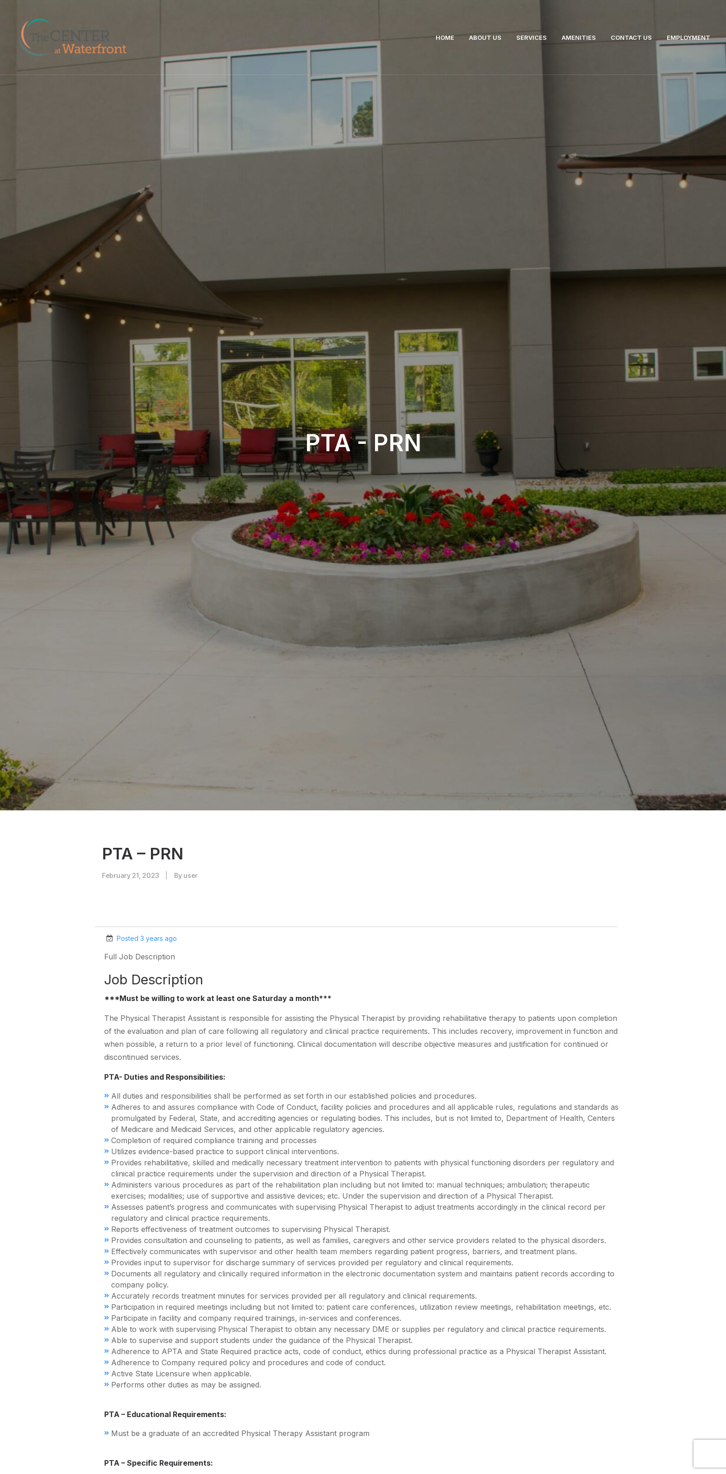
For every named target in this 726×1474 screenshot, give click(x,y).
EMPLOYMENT (688, 37)
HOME (445, 37)
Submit (583, 1049)
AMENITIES (579, 37)
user (190, 248)
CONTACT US (631, 37)
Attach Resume (131, 1016)
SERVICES (531, 37)
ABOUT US (485, 37)
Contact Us (363, 1262)
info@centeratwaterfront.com (243, 1386)
